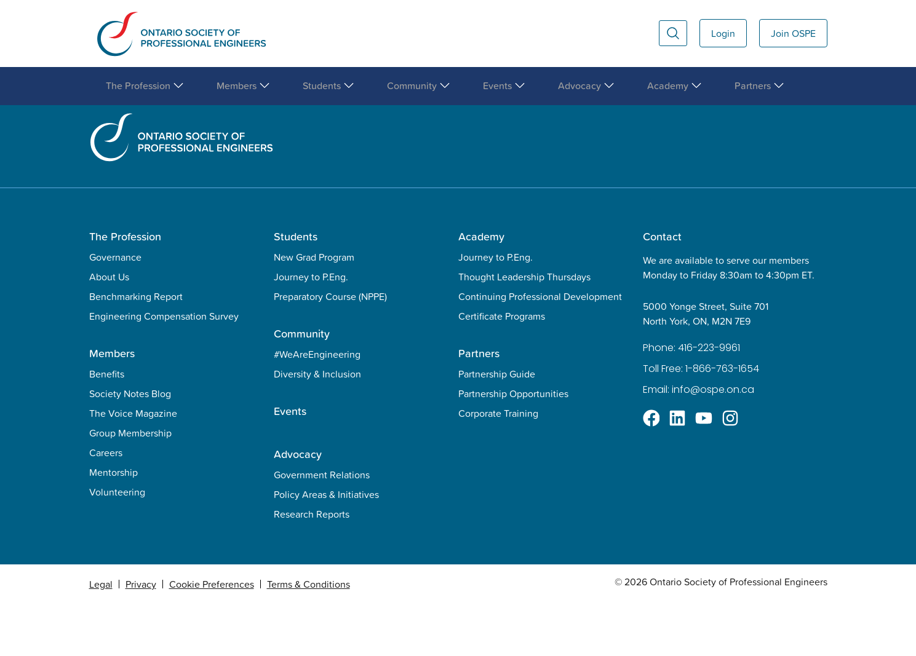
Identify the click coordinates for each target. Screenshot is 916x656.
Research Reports (311, 566)
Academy (481, 288)
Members (112, 405)
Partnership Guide (496, 426)
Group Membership (130, 485)
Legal (101, 636)
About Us (109, 329)
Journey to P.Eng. (311, 329)
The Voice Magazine (133, 465)
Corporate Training (498, 465)
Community (302, 385)
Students (295, 288)
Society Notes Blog (130, 445)
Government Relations (322, 527)
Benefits (106, 426)
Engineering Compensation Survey (164, 368)
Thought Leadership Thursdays (524, 329)
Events (290, 463)
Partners (479, 405)
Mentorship (113, 524)
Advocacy (298, 506)
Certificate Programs (501, 368)
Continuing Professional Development (540, 348)
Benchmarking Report (136, 348)
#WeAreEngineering (317, 406)
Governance (115, 309)
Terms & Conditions (308, 636)
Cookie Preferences (211, 636)
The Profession (125, 288)
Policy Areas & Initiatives (326, 546)
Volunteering (117, 544)
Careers (105, 504)
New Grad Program (314, 309)
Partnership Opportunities (513, 445)
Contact (662, 288)
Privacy (140, 636)
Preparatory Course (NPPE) (330, 348)
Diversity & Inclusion (317, 426)
